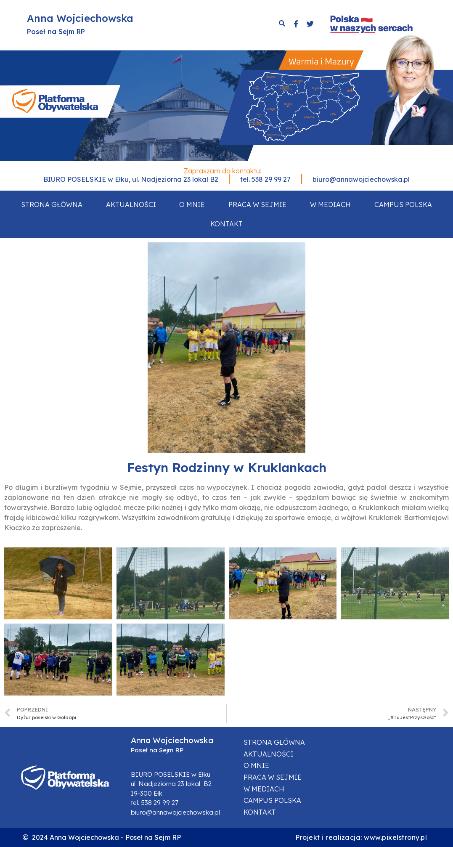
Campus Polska (403, 204)
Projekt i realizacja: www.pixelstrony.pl (361, 837)
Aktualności (131, 204)
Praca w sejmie (257, 204)
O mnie (192, 204)
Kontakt (226, 224)
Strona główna (51, 204)
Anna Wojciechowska (80, 18)
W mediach (330, 204)
